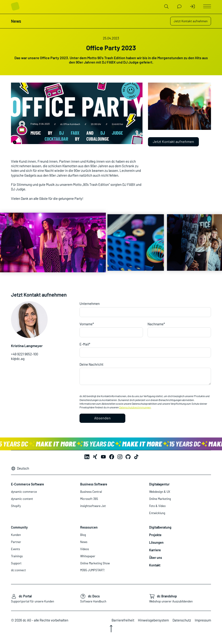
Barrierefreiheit (123, 620)
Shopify (16, 506)
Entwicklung (157, 513)
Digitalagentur (159, 484)
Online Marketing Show (95, 563)
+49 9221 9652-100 (24, 354)
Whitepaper (87, 556)
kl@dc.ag (18, 359)
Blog (83, 535)
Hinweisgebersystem (153, 620)
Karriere (155, 550)
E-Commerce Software (27, 484)
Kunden (16, 535)
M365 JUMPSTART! (92, 570)
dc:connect (18, 570)
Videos (84, 549)
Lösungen (156, 542)
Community (19, 527)
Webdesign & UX (159, 491)
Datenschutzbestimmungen (135, 407)
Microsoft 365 (89, 499)
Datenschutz (182, 620)
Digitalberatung (160, 527)
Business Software (93, 484)
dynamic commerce (24, 491)
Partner (16, 542)
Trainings (17, 556)
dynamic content (22, 499)
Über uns (155, 558)
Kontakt (154, 565)
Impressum (203, 620)
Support (16, 563)
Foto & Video (157, 506)
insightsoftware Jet (93, 506)
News (83, 542)
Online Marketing (160, 499)
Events (15, 549)
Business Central (91, 491)
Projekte (155, 535)
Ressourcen (89, 527)
